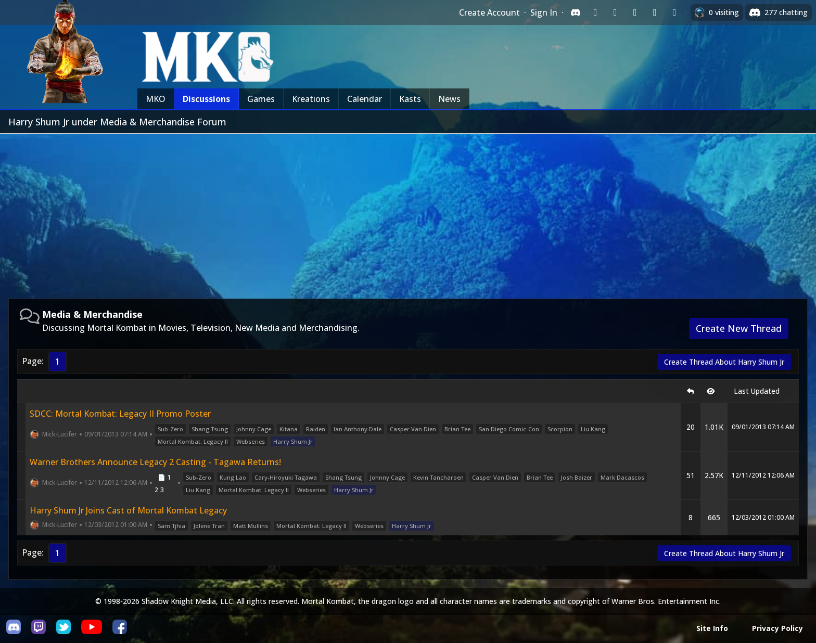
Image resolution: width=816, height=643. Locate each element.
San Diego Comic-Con (509, 429)
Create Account (489, 12)
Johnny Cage (253, 429)
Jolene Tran (209, 526)
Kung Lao (233, 477)
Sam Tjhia (171, 526)
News (449, 99)
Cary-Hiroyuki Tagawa (285, 477)
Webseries (250, 441)
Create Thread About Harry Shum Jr (724, 362)
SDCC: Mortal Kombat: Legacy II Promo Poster (120, 413)
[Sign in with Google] (615, 12)
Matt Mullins (250, 526)
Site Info (712, 628)
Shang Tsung (210, 429)
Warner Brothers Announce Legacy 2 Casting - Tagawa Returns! (155, 462)
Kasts (410, 99)
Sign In (543, 12)
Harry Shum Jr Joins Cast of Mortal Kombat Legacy (128, 510)
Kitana (288, 429)
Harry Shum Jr (293, 441)
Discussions (206, 99)
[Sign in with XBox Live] (674, 12)
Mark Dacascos (622, 477)
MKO (155, 99)
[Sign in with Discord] (575, 12)
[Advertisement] (408, 212)
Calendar (364, 99)
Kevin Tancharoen (438, 477)
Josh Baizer (576, 477)
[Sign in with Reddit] (635, 12)
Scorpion (559, 429)
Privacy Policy (777, 628)
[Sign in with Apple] (654, 12)
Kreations (311, 99)
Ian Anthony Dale (357, 429)
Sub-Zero (170, 429)
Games (261, 99)
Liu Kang (593, 429)
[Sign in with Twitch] (595, 12)
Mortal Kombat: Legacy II (193, 441)
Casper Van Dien (413, 429)
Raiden (315, 429)
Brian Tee (457, 429)
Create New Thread (739, 328)
